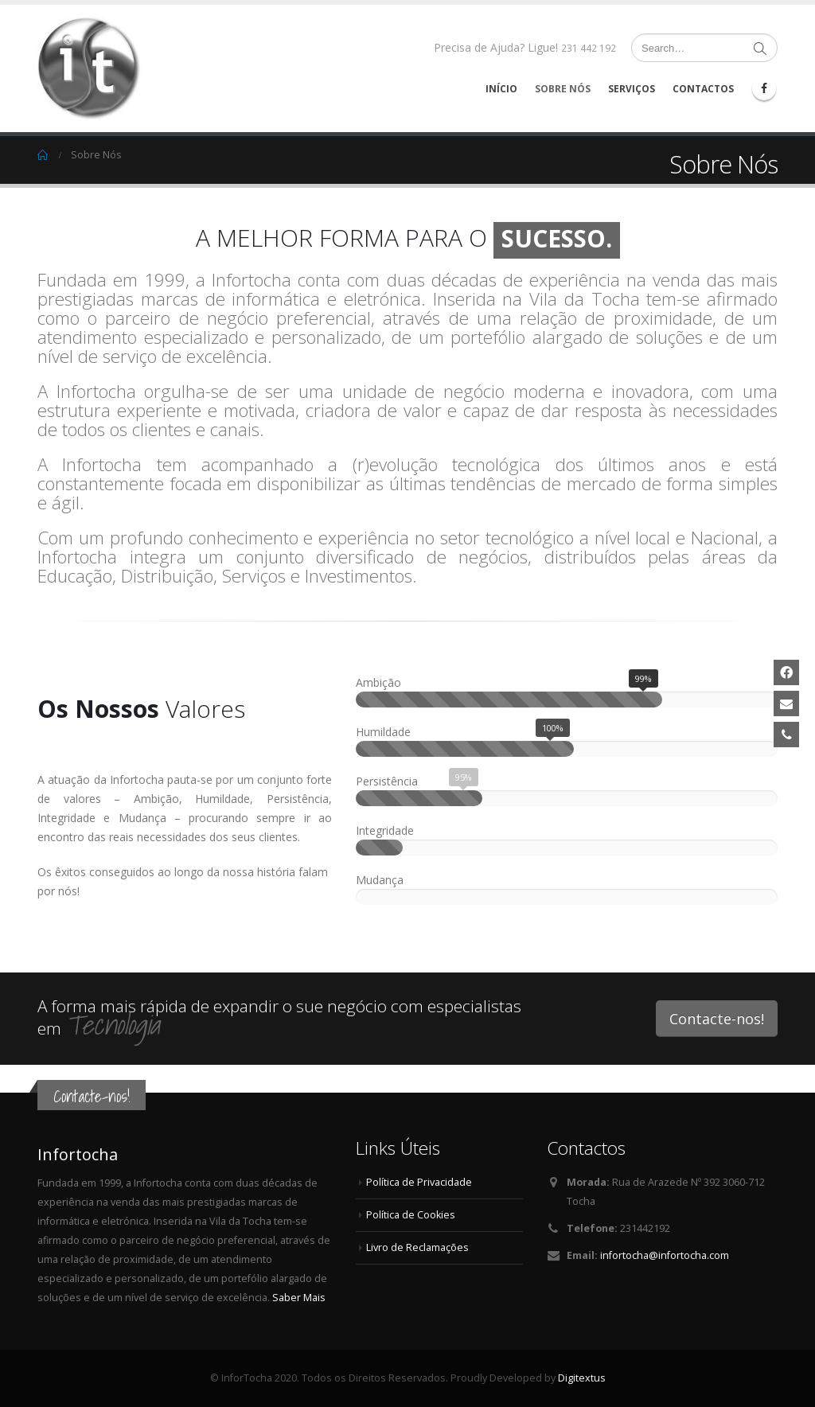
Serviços (631, 88)
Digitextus (582, 1378)
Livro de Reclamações (417, 1247)
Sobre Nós (563, 88)
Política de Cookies (410, 1215)
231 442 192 (588, 48)
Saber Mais (299, 1297)
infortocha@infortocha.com (664, 1255)
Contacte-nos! (716, 1018)
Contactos (703, 88)
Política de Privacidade (419, 1182)
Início (501, 88)
